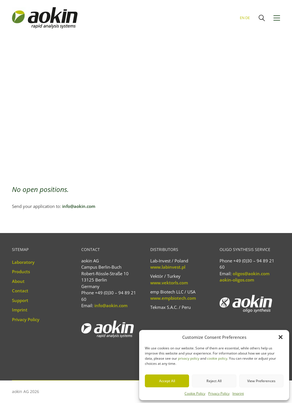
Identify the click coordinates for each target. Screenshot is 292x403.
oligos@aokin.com (251, 273)
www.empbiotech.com (173, 298)
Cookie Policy (194, 393)
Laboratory (23, 262)
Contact (20, 290)
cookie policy (217, 358)
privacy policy (188, 358)
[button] (280, 337)
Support (20, 300)
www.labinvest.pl (167, 267)
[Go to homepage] (45, 18)
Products (21, 271)
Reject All (214, 380)
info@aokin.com (78, 206)
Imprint (238, 393)
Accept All (167, 380)
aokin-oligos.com (237, 280)
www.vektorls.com (169, 282)
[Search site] (262, 18)
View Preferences (261, 380)
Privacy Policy (219, 393)
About (18, 281)
